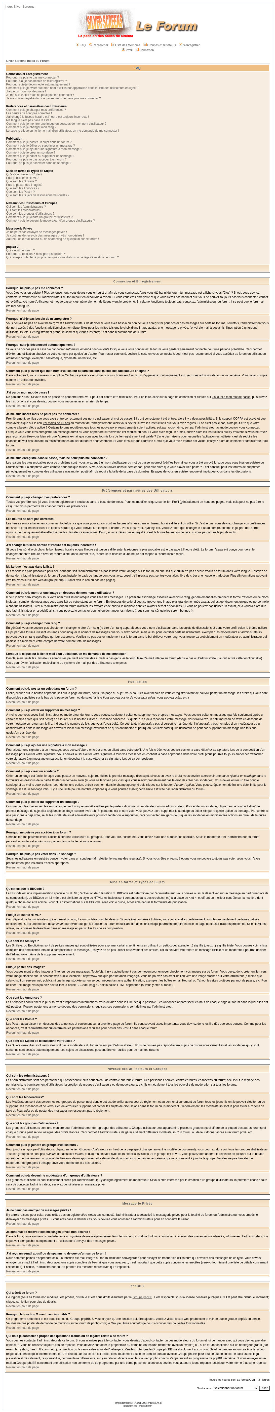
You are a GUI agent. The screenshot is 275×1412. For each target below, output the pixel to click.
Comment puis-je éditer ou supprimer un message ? (40, 145)
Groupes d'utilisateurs (160, 45)
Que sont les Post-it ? (20, 192)
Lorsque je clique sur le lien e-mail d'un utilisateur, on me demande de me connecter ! (62, 130)
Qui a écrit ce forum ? (20, 250)
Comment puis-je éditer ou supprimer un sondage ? (40, 156)
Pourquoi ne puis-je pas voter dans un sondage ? (38, 163)
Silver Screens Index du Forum (27, 61)
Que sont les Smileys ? (21, 181)
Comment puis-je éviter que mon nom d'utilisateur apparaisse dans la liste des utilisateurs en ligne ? (72, 88)
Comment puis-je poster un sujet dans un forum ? (39, 142)
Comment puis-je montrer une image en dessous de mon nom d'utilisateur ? (56, 123)
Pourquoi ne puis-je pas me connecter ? (32, 77)
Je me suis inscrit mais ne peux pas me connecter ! (40, 95)
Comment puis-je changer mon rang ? (31, 127)
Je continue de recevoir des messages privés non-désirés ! (45, 235)
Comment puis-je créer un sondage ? (30, 152)
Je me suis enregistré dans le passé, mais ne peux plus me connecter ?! (54, 98)
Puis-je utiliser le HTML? (22, 178)
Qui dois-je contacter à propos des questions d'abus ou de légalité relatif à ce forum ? (62, 257)
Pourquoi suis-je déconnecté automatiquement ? (38, 84)
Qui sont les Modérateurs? (23, 210)
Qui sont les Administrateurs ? (26, 206)
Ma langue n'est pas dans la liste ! (28, 120)
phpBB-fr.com (145, 1405)
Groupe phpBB (142, 1297)
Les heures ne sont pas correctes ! (29, 113)
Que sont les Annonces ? (22, 188)
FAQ (81, 45)
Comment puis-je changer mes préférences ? (36, 110)
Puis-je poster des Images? (24, 185)
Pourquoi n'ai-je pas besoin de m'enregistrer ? (36, 81)
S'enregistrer (189, 45)
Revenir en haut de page (22, 310)
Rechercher (98, 45)
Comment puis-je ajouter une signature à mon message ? (44, 149)
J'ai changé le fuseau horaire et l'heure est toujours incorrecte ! (47, 116)
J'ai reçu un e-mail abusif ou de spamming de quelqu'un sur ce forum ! (52, 239)
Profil (127, 50)
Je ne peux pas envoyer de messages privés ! (36, 232)
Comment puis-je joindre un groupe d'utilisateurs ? (39, 217)
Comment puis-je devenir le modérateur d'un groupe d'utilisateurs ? (50, 220)
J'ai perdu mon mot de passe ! (26, 91)
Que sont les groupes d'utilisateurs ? (30, 213)
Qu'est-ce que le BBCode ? (24, 174)
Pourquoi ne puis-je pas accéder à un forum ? (36, 159)
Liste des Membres (125, 45)
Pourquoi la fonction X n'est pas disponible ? (35, 254)
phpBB (129, 1402)
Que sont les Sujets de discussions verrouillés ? (37, 195)
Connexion (145, 50)
